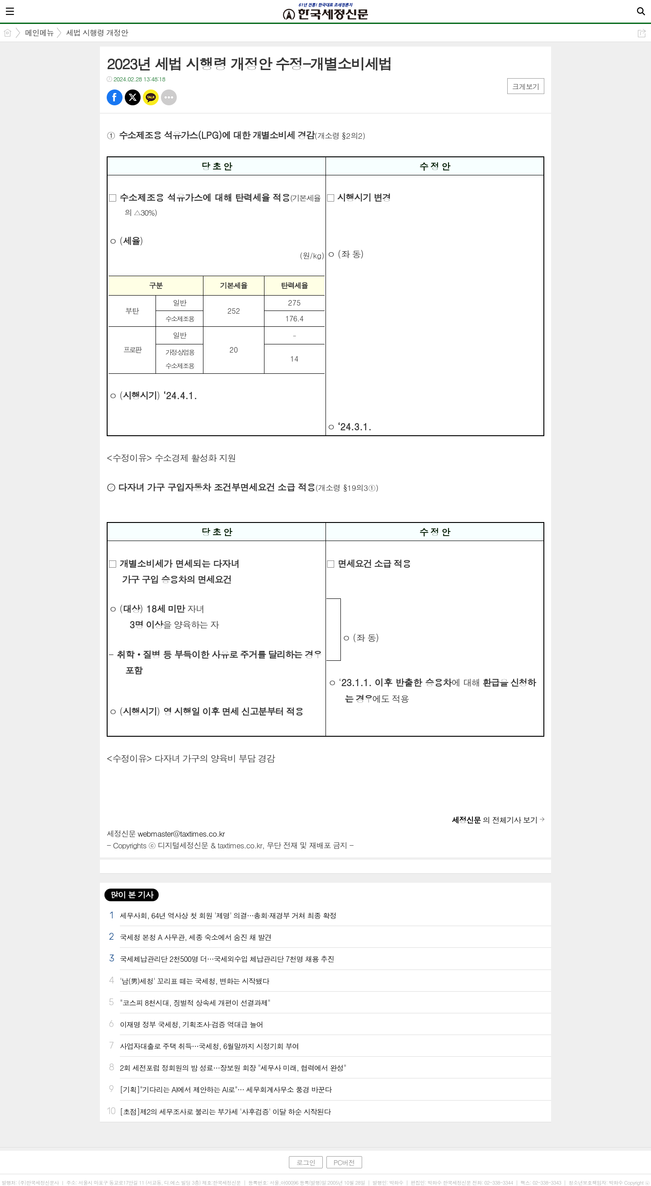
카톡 (151, 97)
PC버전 (344, 1162)
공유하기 (642, 33)
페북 (115, 97)
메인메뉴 (39, 32)
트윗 (133, 97)
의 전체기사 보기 (495, 819)
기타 (169, 97)
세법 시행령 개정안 (97, 32)
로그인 (305, 1162)
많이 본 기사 (131, 894)
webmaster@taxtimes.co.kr (181, 833)
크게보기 (525, 86)
